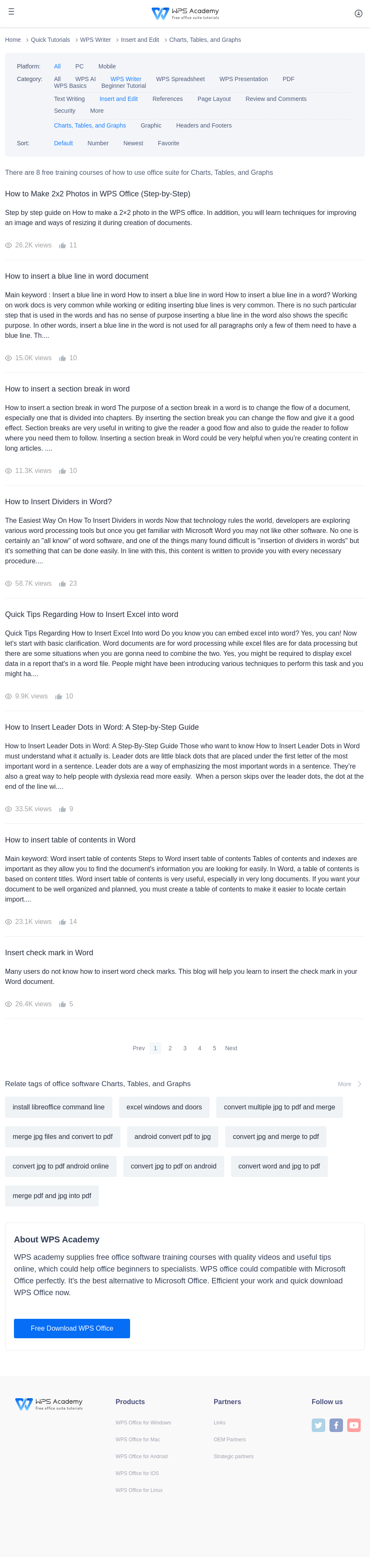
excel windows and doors (164, 1107)
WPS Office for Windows (143, 1423)
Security (65, 110)
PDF (288, 79)
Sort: (23, 143)
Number (98, 143)
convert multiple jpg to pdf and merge (279, 1107)
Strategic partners (234, 1456)
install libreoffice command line (59, 1107)
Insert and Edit (140, 39)
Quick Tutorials (50, 39)
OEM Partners (230, 1440)
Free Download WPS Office (72, 1328)
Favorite (169, 143)
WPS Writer (95, 39)
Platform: (29, 66)
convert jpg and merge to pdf (276, 1136)
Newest (133, 143)
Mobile (107, 66)
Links (220, 1423)
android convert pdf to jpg (173, 1136)
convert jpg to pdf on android (174, 1166)
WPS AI (86, 79)
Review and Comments (276, 98)
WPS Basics (70, 85)
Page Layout (214, 98)
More (97, 110)
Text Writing (69, 98)
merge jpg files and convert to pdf (63, 1136)
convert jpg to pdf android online (61, 1166)
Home (13, 39)
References (167, 98)
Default (63, 143)
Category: (30, 79)
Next (231, 1048)
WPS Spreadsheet (180, 79)
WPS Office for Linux (139, 1490)
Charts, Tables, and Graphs (205, 39)
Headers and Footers (204, 125)
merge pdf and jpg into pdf (52, 1195)
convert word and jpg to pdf (279, 1166)
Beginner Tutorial (123, 85)
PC (80, 66)
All (57, 66)
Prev (139, 1048)
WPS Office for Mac (138, 1440)
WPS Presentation (244, 79)
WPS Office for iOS (137, 1473)
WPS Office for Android (142, 1456)
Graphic (151, 125)
